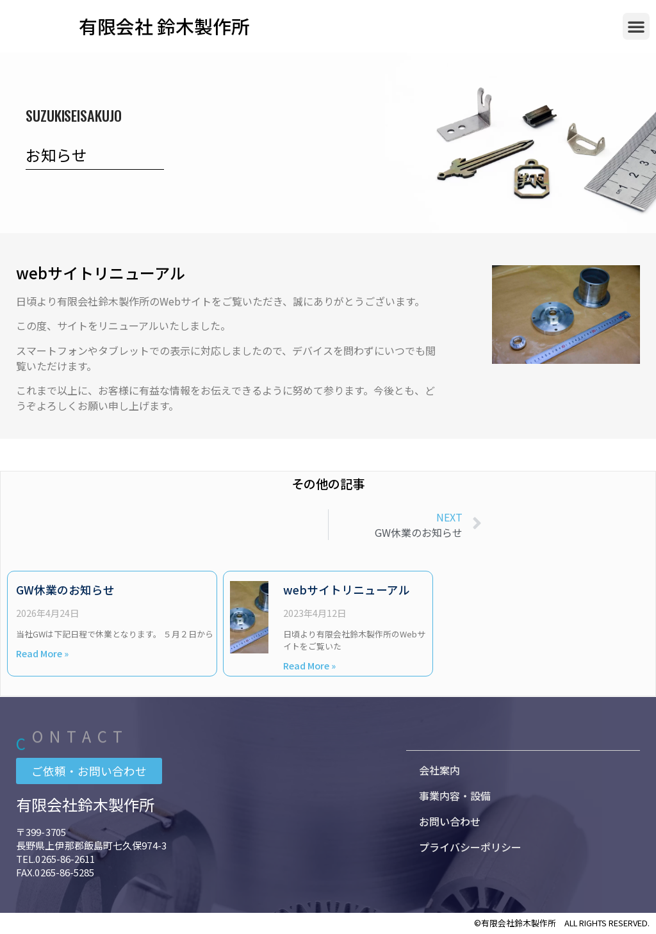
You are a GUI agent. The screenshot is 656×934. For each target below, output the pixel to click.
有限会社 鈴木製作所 (164, 26)
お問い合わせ (449, 820)
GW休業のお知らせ (65, 590)
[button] (636, 26)
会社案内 (439, 769)
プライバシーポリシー (470, 846)
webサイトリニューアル (346, 590)
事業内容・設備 (455, 795)
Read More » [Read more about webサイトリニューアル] (309, 665)
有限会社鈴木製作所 (85, 804)
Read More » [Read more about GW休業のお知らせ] (42, 653)
